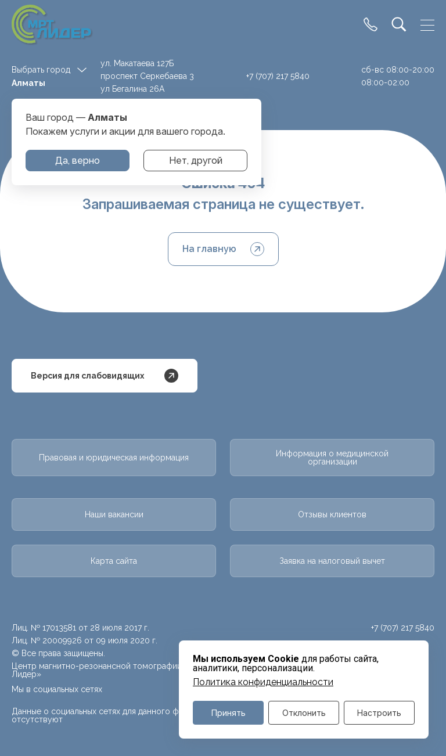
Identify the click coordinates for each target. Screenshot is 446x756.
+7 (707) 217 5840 (278, 76)
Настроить (379, 713)
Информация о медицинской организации (332, 457)
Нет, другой (195, 160)
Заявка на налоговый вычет (332, 561)
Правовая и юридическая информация (114, 457)
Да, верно (77, 160)
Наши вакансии (114, 514)
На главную (223, 249)
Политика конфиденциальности (263, 682)
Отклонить (304, 713)
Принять (228, 713)
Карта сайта (114, 561)
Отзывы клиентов (332, 514)
